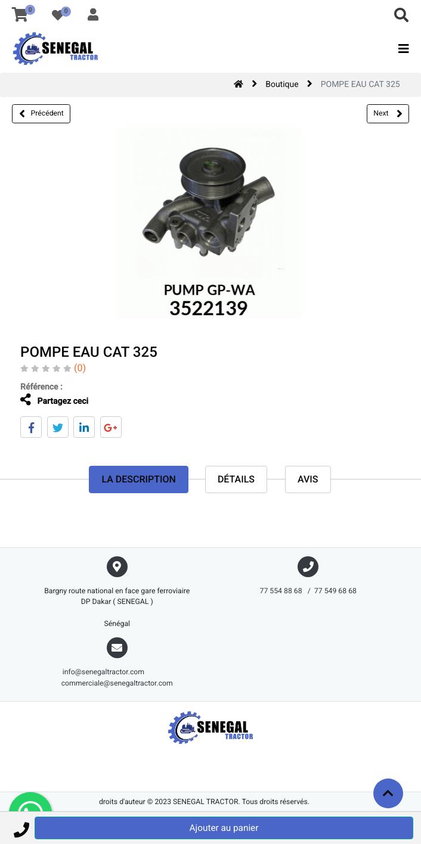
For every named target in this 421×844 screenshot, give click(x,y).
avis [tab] (308, 479)
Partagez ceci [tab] (47, 400)
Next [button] (387, 114)
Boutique (282, 84)
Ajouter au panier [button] (224, 828)
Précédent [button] (41, 114)
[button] (21, 828)
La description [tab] (138, 479)
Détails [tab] (236, 479)
